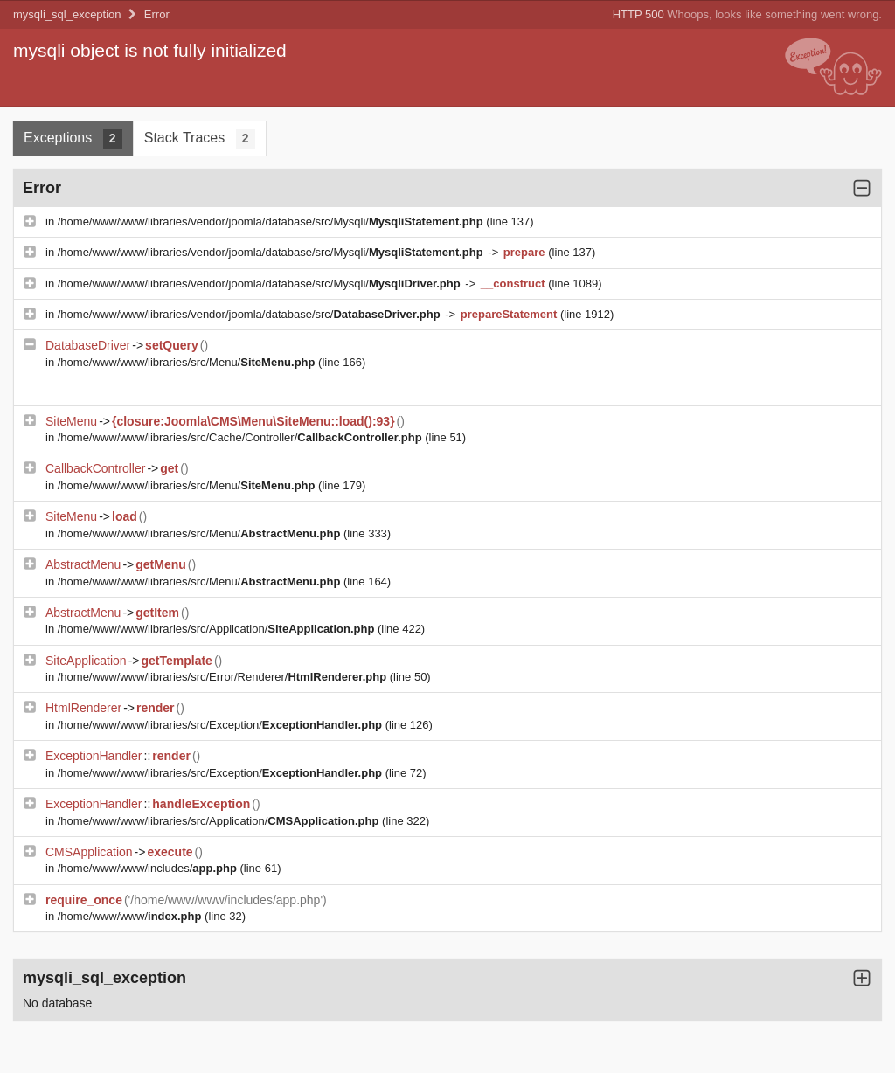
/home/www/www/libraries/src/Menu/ (188, 362)
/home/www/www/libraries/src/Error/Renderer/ (224, 676)
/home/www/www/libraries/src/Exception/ (221, 724)
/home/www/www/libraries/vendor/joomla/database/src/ (250, 314)
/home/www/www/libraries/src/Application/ (218, 628)
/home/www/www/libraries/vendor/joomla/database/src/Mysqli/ (272, 221)
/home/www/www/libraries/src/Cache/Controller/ (241, 437)
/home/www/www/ (131, 916)
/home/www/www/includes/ (149, 868)
